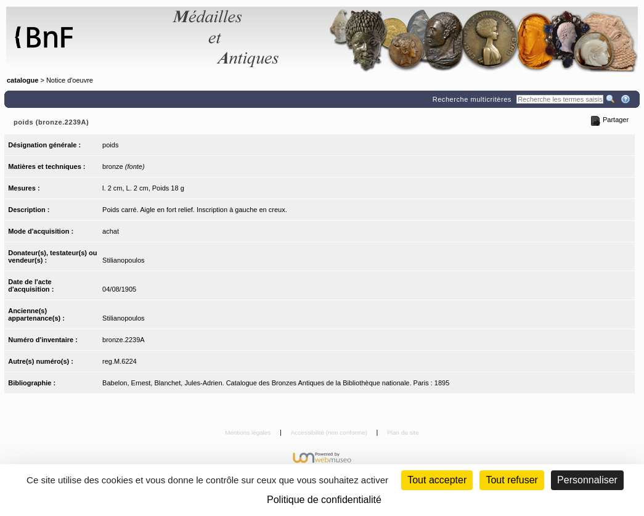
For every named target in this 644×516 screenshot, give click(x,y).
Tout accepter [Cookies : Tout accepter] (437, 480)
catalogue (22, 80)
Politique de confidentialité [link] (324, 499)
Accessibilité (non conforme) (330, 432)
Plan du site (403, 432)
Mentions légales (248, 432)
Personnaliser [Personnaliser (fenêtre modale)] (587, 480)
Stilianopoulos (123, 260)
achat (110, 231)
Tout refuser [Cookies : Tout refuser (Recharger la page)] (511, 480)
